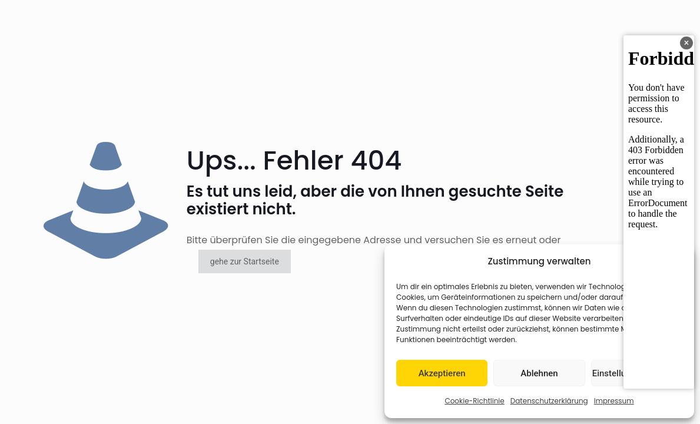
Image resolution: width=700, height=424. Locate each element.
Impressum (614, 401)
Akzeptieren (442, 373)
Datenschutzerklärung (549, 401)
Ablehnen (539, 373)
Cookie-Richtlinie (474, 401)
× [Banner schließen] (686, 42)
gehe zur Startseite (244, 261)
